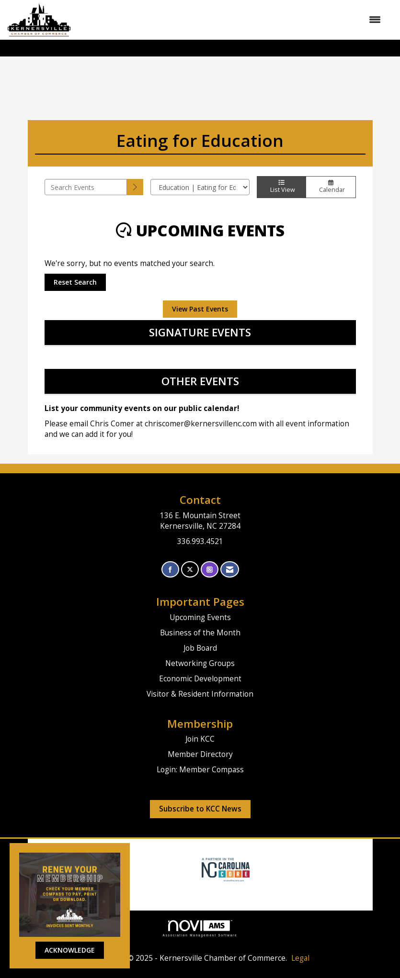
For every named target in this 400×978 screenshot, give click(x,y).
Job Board (200, 648)
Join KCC (200, 739)
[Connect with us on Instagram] (209, 569)
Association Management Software (200, 928)
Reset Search (75, 282)
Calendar (330, 187)
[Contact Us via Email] (229, 569)
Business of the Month (200, 633)
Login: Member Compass (200, 770)
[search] (135, 187)
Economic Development (200, 679)
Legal (300, 958)
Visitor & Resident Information (200, 694)
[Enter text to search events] (86, 187)
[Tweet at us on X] (190, 569)
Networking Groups (200, 663)
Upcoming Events (200, 617)
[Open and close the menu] (231, 19)
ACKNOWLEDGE (70, 950)
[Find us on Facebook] (170, 569)
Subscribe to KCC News (200, 809)
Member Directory (200, 754)
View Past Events (200, 308)
